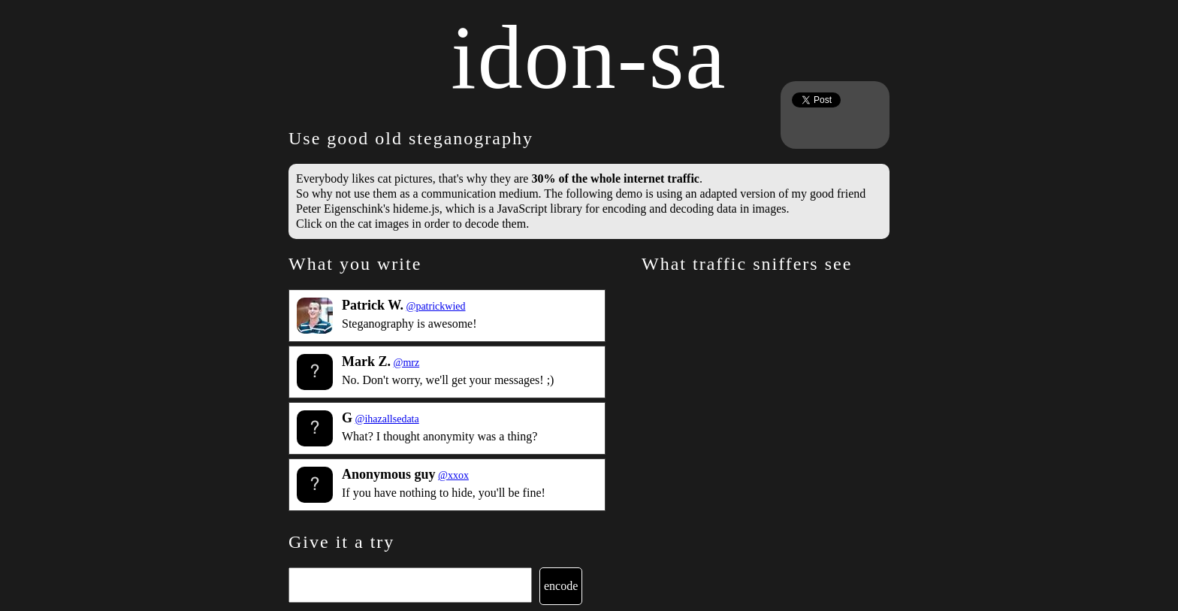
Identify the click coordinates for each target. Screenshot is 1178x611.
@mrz (407, 362)
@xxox (453, 475)
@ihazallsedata (387, 419)
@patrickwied (436, 306)
